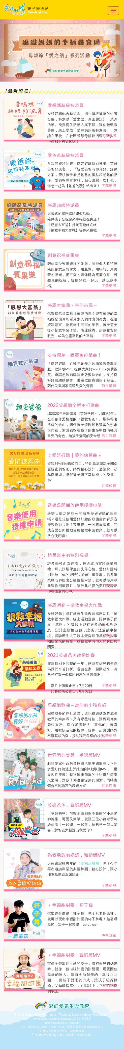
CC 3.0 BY (83, 1018)
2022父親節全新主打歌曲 (73, 405)
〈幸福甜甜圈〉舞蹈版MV (73, 955)
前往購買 (108, 386)
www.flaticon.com (45, 1018)
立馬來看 (108, 786)
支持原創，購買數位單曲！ (74, 355)
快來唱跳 (108, 986)
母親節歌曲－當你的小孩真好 (76, 705)
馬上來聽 (108, 436)
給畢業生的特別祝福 (67, 555)
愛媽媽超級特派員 (65, 105)
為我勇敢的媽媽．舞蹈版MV (76, 855)
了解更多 (108, 136)
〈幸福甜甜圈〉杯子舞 (70, 905)
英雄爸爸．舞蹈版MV (69, 805)
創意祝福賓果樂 (63, 255)
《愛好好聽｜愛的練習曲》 (74, 455)
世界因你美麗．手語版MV (73, 755)
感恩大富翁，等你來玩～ (72, 305)
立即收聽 (108, 486)
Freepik (97, 1014)
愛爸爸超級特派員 (65, 155)
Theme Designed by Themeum (35, 1014)
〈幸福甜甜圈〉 (90, 863)
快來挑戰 (108, 936)
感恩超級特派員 (63, 205)
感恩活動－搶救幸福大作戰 (74, 605)
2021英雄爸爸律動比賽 (71, 655)
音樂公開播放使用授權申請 (74, 505)
